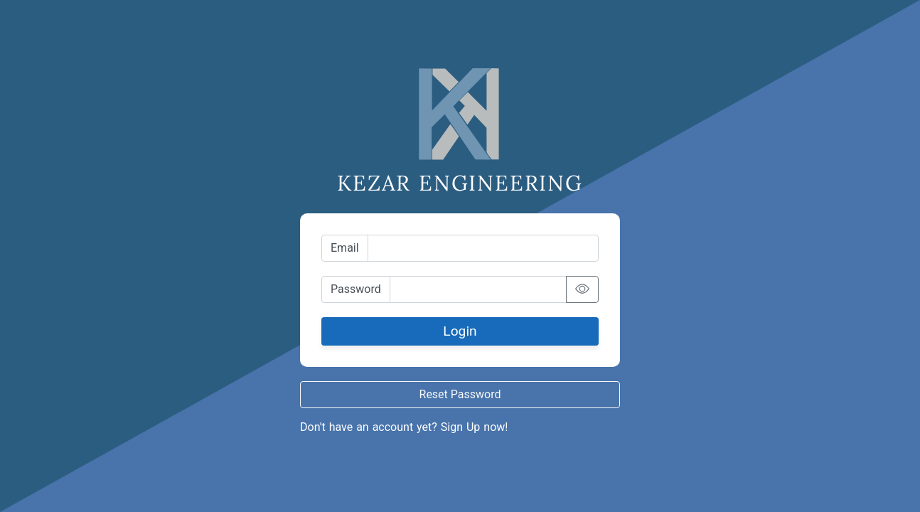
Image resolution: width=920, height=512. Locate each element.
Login (459, 331)
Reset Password (460, 394)
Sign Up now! (474, 427)
